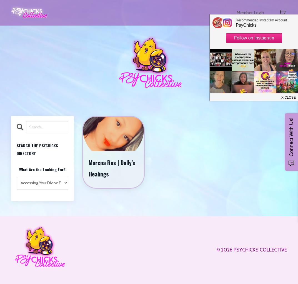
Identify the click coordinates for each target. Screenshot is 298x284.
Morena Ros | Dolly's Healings (112, 168)
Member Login (248, 13)
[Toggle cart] (282, 12)
